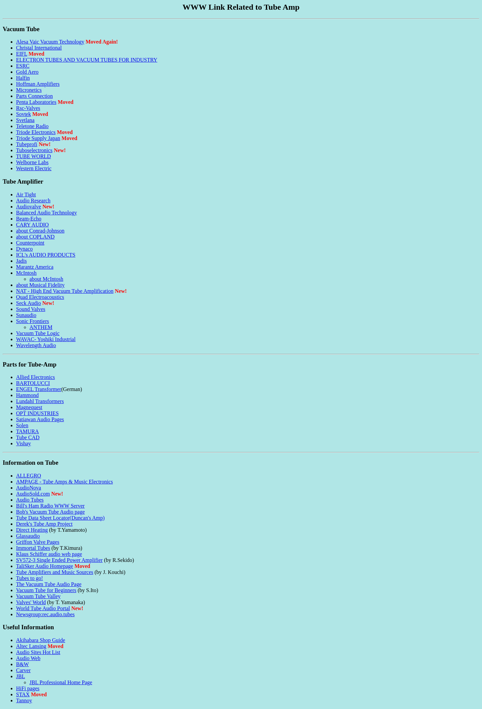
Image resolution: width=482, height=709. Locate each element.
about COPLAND (35, 237)
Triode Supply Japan (38, 138)
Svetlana (25, 120)
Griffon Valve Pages (37, 542)
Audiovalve (28, 206)
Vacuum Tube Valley (38, 596)
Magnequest (29, 407)
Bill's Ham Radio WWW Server (50, 506)
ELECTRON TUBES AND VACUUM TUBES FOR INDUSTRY (86, 60)
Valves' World (31, 602)
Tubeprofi (26, 144)
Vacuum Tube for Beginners (46, 590)
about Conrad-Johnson (40, 231)
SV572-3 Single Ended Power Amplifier (59, 560)
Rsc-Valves (28, 108)
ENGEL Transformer (38, 389)
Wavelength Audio (36, 345)
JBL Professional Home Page (60, 682)
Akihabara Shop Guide (40, 640)
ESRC (22, 66)
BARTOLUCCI (33, 383)
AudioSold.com (33, 494)
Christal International (39, 48)
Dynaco (24, 249)
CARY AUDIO (32, 225)
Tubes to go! (29, 578)
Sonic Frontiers (32, 321)
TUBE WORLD (33, 156)
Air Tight (26, 194)
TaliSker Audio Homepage (44, 566)
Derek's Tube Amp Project (44, 524)
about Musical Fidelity (40, 285)
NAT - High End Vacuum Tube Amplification (64, 291)
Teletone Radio (32, 126)
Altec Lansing (31, 646)
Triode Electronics (36, 132)
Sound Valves (30, 309)
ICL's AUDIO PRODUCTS (45, 255)
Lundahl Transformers (40, 401)
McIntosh (26, 273)
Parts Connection (34, 96)
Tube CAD (27, 437)
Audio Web (28, 658)
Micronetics (29, 90)
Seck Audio (28, 303)
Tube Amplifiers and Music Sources (54, 572)
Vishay (23, 443)
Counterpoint (30, 243)
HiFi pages (27, 688)
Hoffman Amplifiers (38, 84)
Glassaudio (28, 536)
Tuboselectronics (34, 150)
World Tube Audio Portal (43, 608)
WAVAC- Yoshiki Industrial (46, 339)
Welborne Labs (32, 162)
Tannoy (24, 700)
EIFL (21, 54)
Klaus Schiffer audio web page (49, 554)
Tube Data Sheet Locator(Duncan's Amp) (60, 518)
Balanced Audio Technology (46, 212)
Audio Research (33, 200)
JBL (20, 676)
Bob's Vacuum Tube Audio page (50, 512)
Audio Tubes (30, 500)
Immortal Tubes (33, 548)
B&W (22, 664)
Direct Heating (32, 530)
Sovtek (23, 114)
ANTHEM (40, 327)
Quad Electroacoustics (40, 297)
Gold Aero (27, 72)
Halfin (23, 78)
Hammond (27, 395)
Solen (22, 425)
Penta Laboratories (36, 102)
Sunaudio (26, 315)
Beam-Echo (29, 218)
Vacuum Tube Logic (38, 333)
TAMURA (27, 431)
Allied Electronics (35, 377)
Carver (23, 670)
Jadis (21, 261)
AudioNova (28, 488)
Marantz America (35, 267)
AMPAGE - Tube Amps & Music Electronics (64, 482)
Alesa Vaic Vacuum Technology (50, 42)
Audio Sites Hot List (38, 652)
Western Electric (34, 168)
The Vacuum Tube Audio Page (48, 584)
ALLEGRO (28, 475)
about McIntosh (46, 279)
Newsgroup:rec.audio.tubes (45, 614)
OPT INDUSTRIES (37, 413)
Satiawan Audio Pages (40, 419)
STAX (23, 694)
